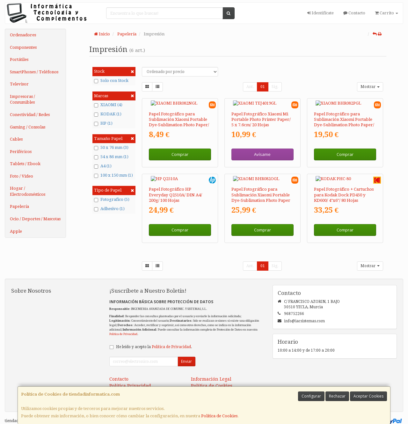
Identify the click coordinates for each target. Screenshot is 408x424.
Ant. (250, 86)
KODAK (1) (107, 114)
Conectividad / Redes (30, 114)
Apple (16, 231)
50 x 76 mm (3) (111, 147)
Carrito (386, 13)
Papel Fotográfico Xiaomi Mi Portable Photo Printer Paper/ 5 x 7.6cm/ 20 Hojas (261, 114)
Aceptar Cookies (368, 396)
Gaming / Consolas (27, 127)
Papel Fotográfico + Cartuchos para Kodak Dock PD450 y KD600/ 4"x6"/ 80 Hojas (344, 184)
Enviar (186, 350)
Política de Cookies (219, 415)
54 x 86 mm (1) (111, 156)
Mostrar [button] (370, 86)
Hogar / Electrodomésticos (27, 191)
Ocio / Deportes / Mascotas (35, 218)
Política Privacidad (130, 374)
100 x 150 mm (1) (113, 175)
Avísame (262, 149)
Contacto (354, 13)
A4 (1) (103, 166)
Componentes (23, 47)
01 (262, 86)
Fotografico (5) (111, 199)
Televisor (19, 84)
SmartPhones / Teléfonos (34, 71)
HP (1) (103, 123)
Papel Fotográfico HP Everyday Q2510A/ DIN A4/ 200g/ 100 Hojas (175, 184)
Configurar (311, 396)
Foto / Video (21, 176)
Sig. (275, 86)
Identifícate (320, 13)
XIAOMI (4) (108, 104)
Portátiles (19, 59)
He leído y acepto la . (154, 335)
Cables (16, 139)
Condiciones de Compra (135, 381)
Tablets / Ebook (25, 163)
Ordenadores (23, 35)
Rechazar (337, 396)
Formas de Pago (208, 381)
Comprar (179, 149)
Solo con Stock (111, 80)
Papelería (19, 206)
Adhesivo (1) (109, 208)
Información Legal (211, 367)
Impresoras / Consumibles (22, 99)
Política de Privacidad (123, 323)
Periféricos (21, 151)
